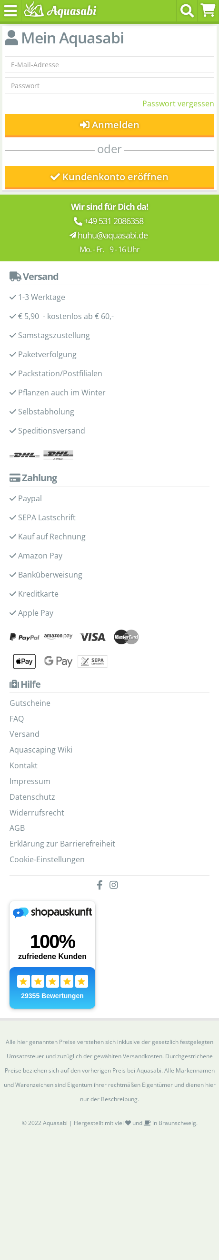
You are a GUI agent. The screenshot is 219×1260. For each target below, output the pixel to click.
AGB (17, 828)
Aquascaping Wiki (41, 749)
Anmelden (109, 124)
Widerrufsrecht (37, 812)
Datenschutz (32, 797)
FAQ (17, 718)
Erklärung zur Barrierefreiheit (62, 843)
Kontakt (24, 765)
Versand (25, 734)
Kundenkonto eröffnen (109, 176)
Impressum (30, 781)
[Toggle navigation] (10, 10)
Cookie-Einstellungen (47, 859)
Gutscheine (30, 703)
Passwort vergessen (178, 103)
